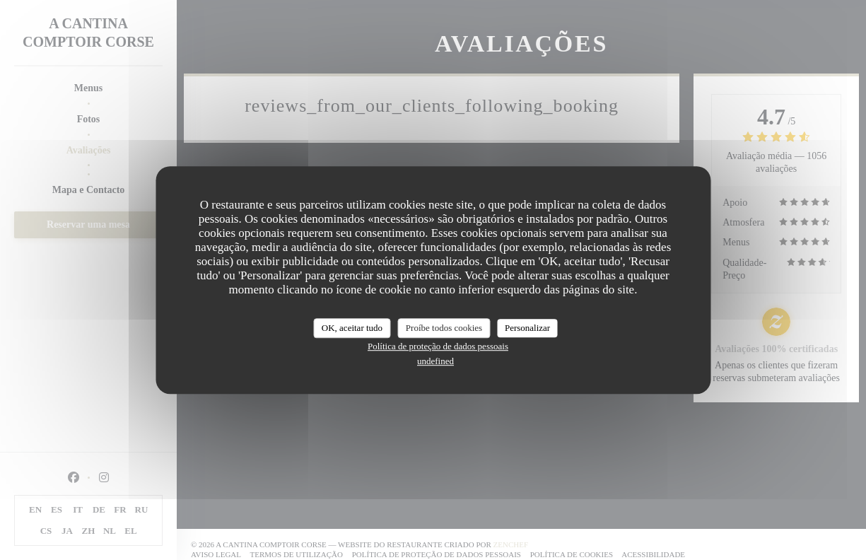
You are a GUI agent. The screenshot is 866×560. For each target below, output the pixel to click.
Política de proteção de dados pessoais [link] (438, 346)
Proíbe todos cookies (444, 327)
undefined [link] (435, 361)
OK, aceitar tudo (352, 327)
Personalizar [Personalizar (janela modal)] (527, 327)
